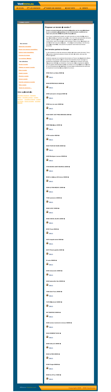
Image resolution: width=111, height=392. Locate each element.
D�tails (49, 77)
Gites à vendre (23, 70)
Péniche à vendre (24, 76)
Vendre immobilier (29, 101)
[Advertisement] (52, 15)
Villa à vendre (22, 85)
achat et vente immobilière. (26, 52)
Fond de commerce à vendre (27, 82)
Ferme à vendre (23, 79)
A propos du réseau (24, 55)
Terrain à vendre (23, 64)
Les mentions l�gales (25, 58)
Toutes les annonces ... (25, 87)
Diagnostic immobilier (25, 46)
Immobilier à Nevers (30, 99)
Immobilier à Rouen (27, 97)
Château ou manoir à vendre (27, 67)
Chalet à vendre (23, 73)
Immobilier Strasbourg (23, 95)
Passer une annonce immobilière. (28, 49)
